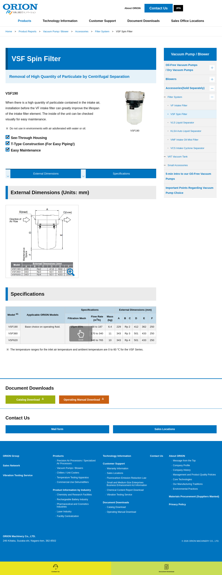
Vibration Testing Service (18, 480)
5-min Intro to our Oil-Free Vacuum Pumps (185, 189)
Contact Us (156, 464)
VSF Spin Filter (180, 122)
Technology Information (117, 464)
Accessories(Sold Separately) (178, 92)
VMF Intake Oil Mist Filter (186, 149)
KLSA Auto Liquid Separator (188, 140)
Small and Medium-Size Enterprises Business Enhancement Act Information (127, 493)
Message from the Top (184, 469)
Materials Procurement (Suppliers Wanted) (194, 505)
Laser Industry (64, 520)
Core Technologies (182, 488)
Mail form (57, 437)
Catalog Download (30, 403)
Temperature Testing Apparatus (73, 486)
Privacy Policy (177, 513)
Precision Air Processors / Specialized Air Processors (76, 471)
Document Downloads (116, 511)
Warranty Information (117, 477)
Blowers (172, 80)
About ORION (133, 8)
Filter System (176, 104)
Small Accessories (179, 177)
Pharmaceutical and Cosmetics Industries (73, 514)
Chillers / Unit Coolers (68, 481)
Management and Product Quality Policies (194, 483)
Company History (182, 479)
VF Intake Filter (180, 113)
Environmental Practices (185, 498)
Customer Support (114, 472)
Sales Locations (165, 437)
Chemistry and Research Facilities (74, 503)
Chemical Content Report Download (125, 499)
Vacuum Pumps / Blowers (70, 477)
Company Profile (181, 474)
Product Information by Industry (72, 499)
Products (58, 464)
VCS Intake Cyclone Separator (189, 159)
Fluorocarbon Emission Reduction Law (126, 487)
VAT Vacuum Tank (179, 168)
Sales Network (11, 472)
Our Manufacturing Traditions (188, 493)
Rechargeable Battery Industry (72, 508)
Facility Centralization (68, 525)
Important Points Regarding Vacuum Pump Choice (186, 204)
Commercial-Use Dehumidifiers (73, 491)
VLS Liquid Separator (184, 131)
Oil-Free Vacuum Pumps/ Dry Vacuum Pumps (183, 68)
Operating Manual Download (84, 405)
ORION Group (11, 464)
